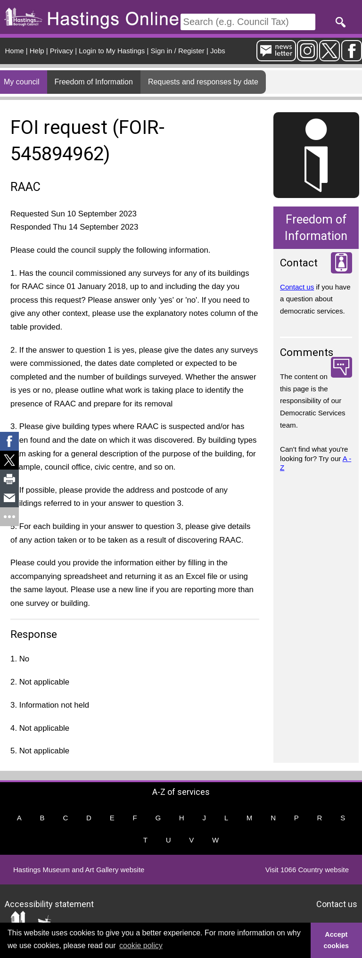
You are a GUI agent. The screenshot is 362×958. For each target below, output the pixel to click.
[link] (9, 441)
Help (37, 51)
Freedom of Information (94, 82)
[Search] (248, 22)
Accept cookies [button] (336, 940)
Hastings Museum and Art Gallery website (78, 870)
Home (14, 51)
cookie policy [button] (141, 945)
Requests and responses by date (203, 82)
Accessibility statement (49, 903)
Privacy (61, 51)
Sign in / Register (178, 51)
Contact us (297, 287)
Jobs (217, 51)
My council (22, 82)
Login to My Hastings (112, 51)
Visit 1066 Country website (307, 870)
